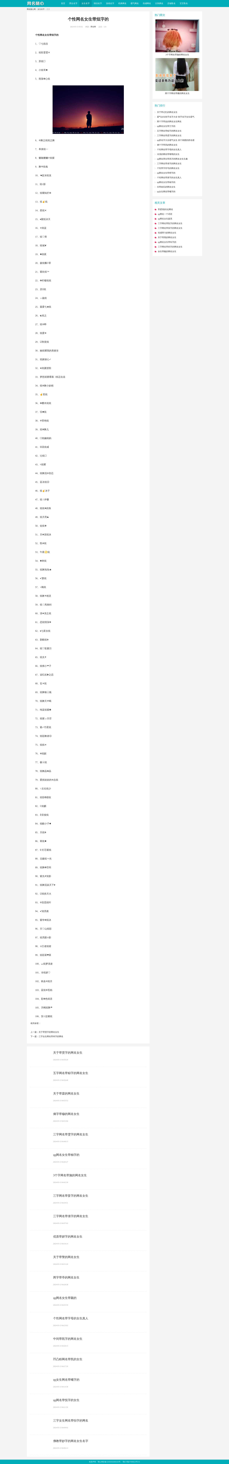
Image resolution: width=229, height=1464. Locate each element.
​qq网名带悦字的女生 (66, 1400)
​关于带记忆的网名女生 (167, 112)
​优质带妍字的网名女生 (67, 1236)
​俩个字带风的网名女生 (167, 145)
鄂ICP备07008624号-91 (131, 1462)
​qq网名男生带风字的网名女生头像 (172, 159)
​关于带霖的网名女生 (66, 1093)
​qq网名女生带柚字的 (66, 1154)
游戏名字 (110, 3)
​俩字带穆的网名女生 (66, 1114)
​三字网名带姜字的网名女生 (70, 1195)
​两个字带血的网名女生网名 (169, 121)
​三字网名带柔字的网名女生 (169, 135)
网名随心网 (31, 9)
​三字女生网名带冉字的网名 (51, 1036)
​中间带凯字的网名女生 (67, 1338)
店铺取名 (171, 3)
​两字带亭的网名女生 (66, 1277)
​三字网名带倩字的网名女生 (70, 1216)
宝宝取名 (184, 3)
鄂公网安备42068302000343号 (109, 1462)
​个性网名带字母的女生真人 (70, 1318)
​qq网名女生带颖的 (65, 1297)
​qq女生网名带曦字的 (66, 1379)
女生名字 (85, 3)
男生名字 (73, 3)
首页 (63, 3)
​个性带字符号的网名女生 (168, 168)
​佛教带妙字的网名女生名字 (70, 1441)
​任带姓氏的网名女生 (166, 187)
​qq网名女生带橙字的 (166, 173)
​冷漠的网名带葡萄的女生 (168, 154)
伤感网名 (147, 3)
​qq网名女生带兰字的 (166, 126)
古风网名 (159, 3)
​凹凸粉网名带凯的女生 (67, 1359)
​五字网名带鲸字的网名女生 (70, 1073)
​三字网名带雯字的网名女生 (70, 1134)
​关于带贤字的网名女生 (49, 1032)
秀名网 (93, 27)
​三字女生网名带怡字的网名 (70, 1420)
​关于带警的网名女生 (66, 1257)
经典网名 (122, 3)
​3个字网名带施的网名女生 (70, 1175)
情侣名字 (98, 3)
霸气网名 (135, 3)
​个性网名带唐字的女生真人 (169, 178)
